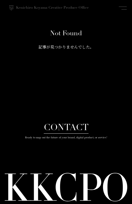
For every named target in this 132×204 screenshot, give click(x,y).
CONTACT (66, 128)
